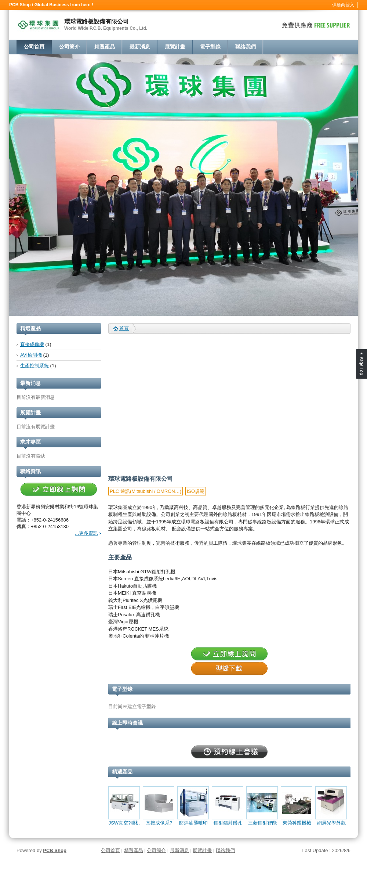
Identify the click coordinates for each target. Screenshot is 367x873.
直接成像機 (32, 344)
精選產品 (104, 47)
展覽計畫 (175, 47)
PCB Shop (54, 850)
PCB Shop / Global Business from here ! (51, 4)
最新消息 (140, 47)
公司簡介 (69, 47)
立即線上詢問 (59, 489)
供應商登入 (343, 4)
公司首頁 (34, 47)
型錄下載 (229, 668)
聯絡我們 (245, 47)
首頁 (124, 328)
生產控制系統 (34, 365)
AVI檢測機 (31, 355)
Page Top (361, 364)
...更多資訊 (86, 533)
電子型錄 (210, 47)
